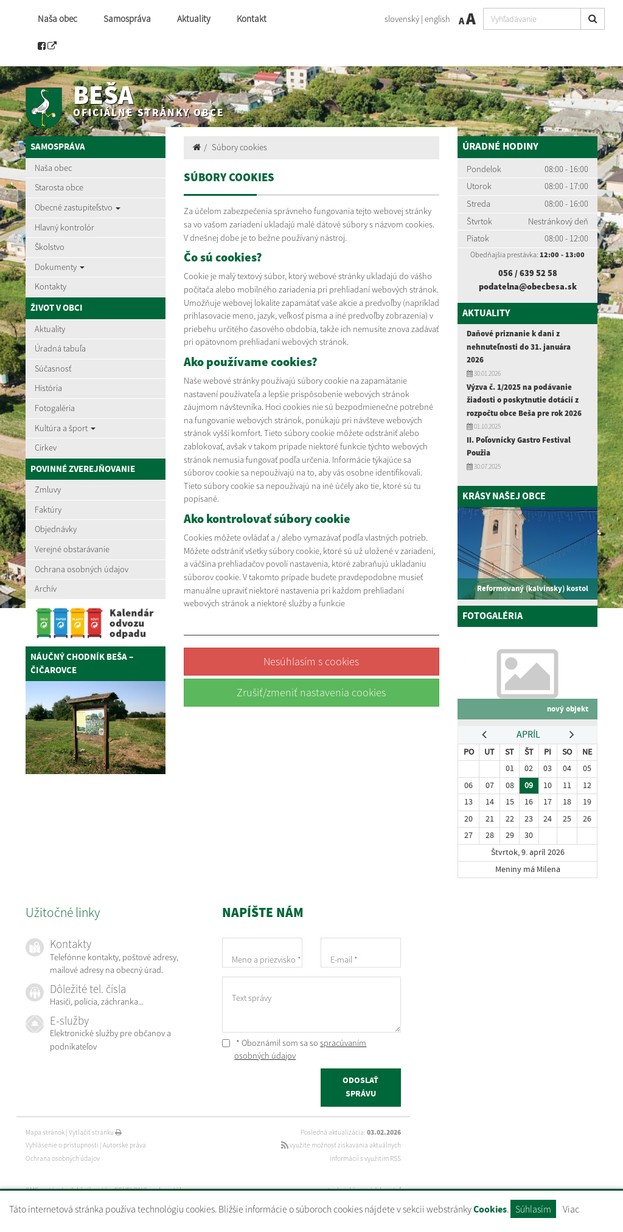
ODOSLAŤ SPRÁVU (360, 1088)
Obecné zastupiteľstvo (77, 207)
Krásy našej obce (506, 497)
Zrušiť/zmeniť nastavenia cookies (311, 692)
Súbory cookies (239, 147)
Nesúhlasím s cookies (311, 661)
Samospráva (127, 18)
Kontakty (50, 286)
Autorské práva (124, 1145)
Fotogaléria (55, 408)
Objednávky (56, 529)
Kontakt (251, 18)
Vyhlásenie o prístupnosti (62, 1145)
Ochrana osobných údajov (81, 569)
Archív (46, 588)
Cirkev (46, 447)
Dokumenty (60, 266)
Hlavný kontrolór (64, 227)
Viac (571, 1209)
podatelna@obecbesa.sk (528, 286)
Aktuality (194, 18)
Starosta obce (59, 187)
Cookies (490, 1209)
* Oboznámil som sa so (294, 1049)
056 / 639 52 (523, 273)
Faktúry (48, 509)
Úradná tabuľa (60, 348)
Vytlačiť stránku (95, 1132)
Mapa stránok (45, 1132)
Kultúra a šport (65, 428)
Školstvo (49, 246)
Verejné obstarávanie (72, 549)
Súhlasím (533, 1209)
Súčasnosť (53, 368)
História (48, 387)
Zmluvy (48, 489)
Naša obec (57, 18)
